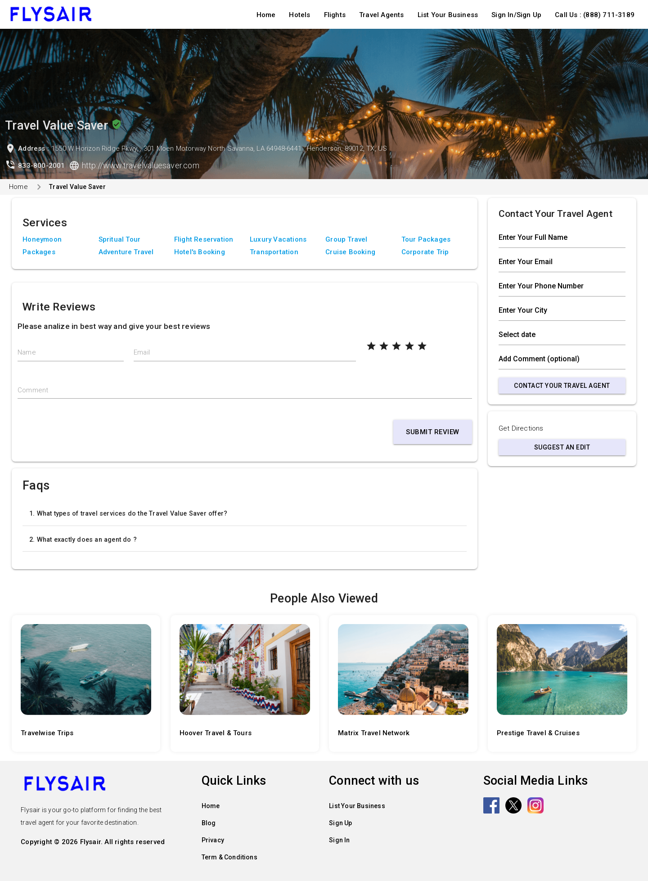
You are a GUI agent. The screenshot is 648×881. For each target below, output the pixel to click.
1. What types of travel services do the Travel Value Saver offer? (128, 513)
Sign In (339, 840)
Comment (33, 390)
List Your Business (448, 15)
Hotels (299, 15)
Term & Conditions (229, 857)
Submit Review (432, 432)
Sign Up (340, 823)
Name (27, 352)
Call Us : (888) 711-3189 (594, 15)
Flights (335, 15)
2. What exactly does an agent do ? (83, 539)
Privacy (213, 840)
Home (266, 15)
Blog (209, 823)
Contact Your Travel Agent (562, 385)
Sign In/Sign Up (516, 15)
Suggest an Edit (562, 447)
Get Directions (521, 428)
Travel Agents (381, 15)
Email (142, 352)
